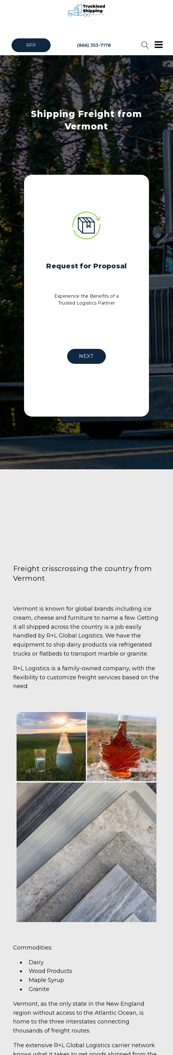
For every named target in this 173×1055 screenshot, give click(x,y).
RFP (31, 45)
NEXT (86, 356)
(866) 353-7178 (94, 45)
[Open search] (145, 45)
